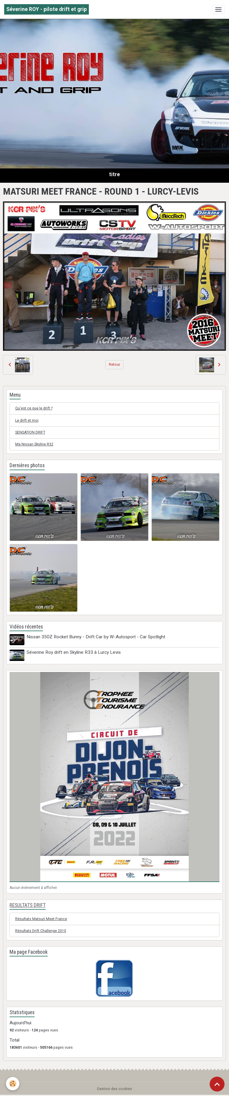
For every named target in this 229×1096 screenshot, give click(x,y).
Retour (114, 364)
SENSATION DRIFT (30, 432)
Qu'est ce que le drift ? (33, 408)
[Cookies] (12, 1083)
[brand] (46, 9)
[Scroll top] (217, 1084)
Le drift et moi (26, 420)
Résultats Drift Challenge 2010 (40, 931)
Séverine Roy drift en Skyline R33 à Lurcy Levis (74, 652)
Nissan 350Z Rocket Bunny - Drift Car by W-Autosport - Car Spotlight (96, 637)
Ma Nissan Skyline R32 (34, 444)
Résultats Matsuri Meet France (41, 919)
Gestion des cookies (114, 1089)
